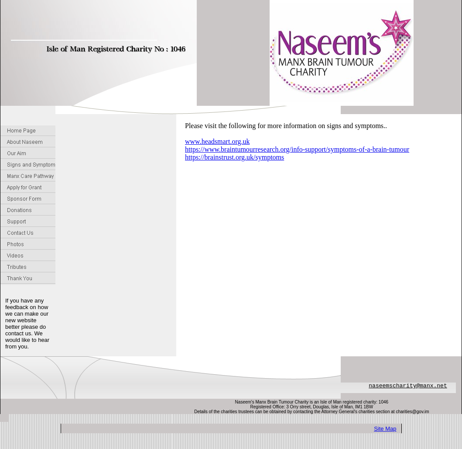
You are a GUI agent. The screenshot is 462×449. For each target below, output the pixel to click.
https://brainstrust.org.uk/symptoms (234, 157)
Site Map (385, 428)
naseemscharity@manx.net (408, 386)
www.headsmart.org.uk (217, 141)
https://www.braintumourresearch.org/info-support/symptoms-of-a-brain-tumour (297, 149)
